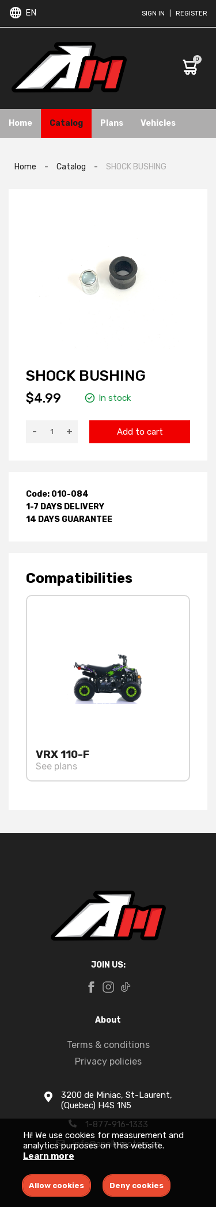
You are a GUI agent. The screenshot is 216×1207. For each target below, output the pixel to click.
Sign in (153, 13)
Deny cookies (136, 1185)
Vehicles (158, 123)
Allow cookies (56, 1185)
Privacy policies (108, 1061)
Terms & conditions (108, 1044)
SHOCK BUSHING (136, 167)
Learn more (48, 1156)
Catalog (66, 123)
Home (20, 123)
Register (191, 13)
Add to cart (140, 432)
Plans (111, 123)
